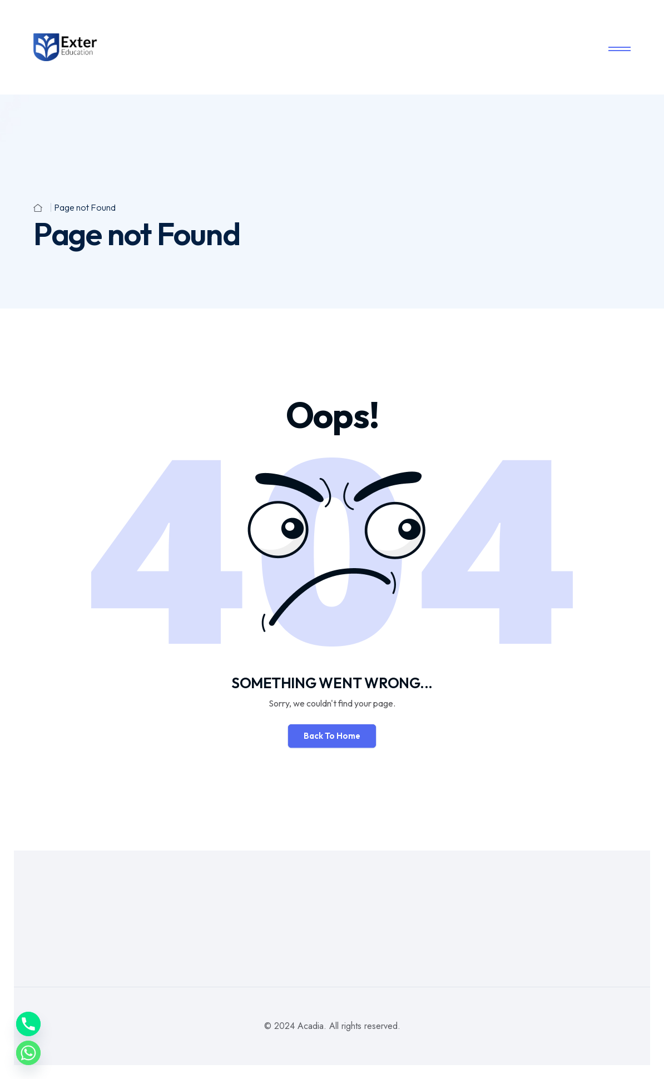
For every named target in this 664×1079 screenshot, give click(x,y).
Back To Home (332, 735)
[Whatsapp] (28, 1053)
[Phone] (28, 1024)
